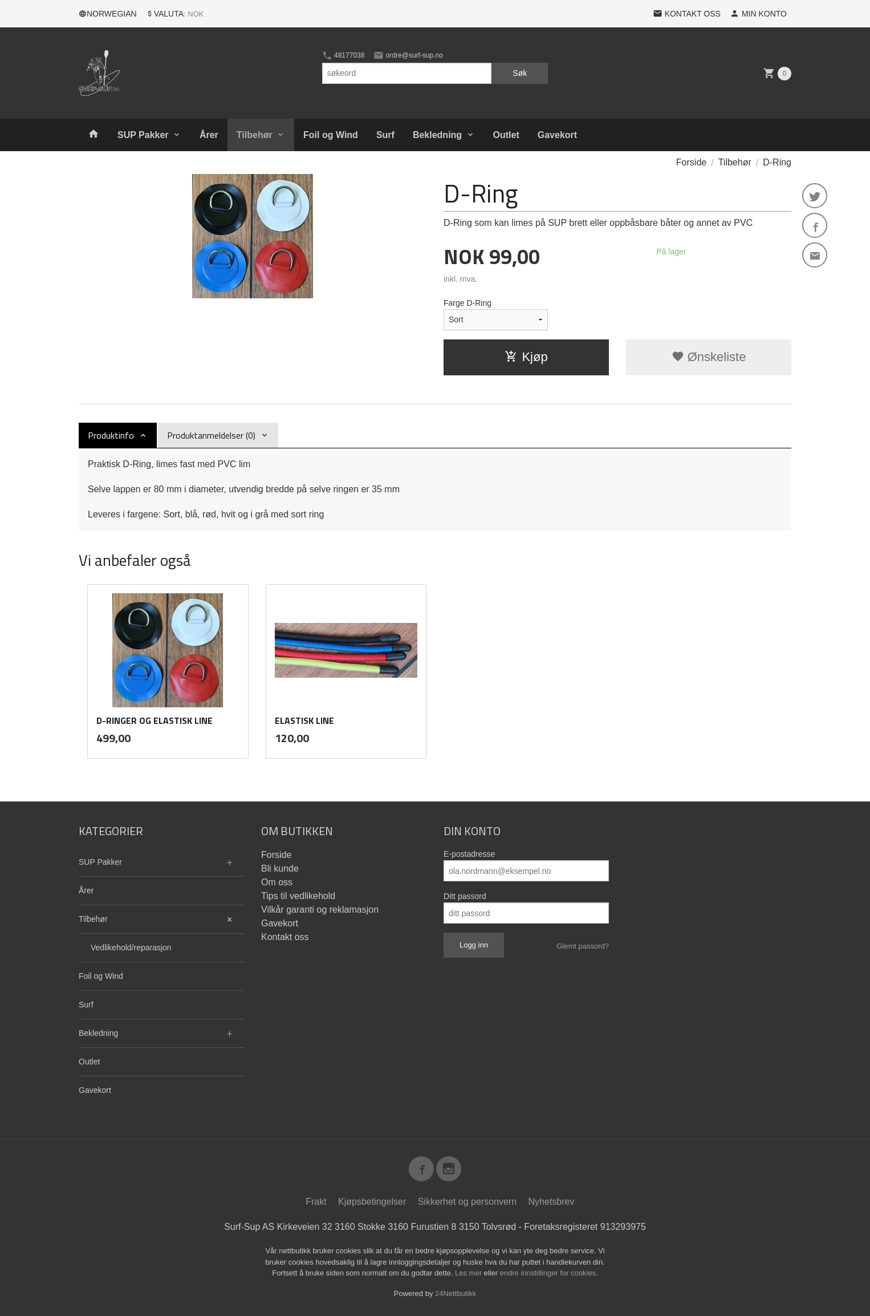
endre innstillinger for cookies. (549, 1273)
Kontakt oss (285, 937)
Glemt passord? (582, 946)
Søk (520, 73)
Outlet (506, 135)
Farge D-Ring (467, 302)
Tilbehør (255, 135)
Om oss (276, 882)
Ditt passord (465, 896)
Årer (209, 135)
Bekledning (437, 135)
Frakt (316, 1201)
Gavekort (557, 135)
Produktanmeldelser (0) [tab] (211, 435)
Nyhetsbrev (551, 1201)
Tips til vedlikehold (298, 896)
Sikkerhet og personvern (467, 1201)
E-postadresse (469, 854)
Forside (691, 162)
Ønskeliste (709, 357)
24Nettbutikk (455, 1293)
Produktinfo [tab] (111, 435)
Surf (385, 135)
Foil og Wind (330, 135)
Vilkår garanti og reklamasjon (320, 909)
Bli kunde (280, 868)
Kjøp (526, 357)
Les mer (469, 1273)
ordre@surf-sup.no (408, 55)
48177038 (343, 55)
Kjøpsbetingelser (372, 1201)
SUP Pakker (143, 135)
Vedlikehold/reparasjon (131, 947)
